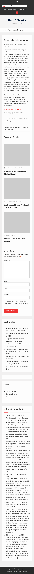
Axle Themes (23, 571)
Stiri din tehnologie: (15, 409)
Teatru (21, 112)
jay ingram (12, 112)
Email (6, 288)
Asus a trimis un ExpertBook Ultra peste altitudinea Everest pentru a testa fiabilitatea (16, 504)
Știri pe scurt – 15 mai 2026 (15, 416)
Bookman (19, 44)
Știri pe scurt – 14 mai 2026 (15, 535)
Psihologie (6, 46)
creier (7, 112)
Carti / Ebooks (17, 20)
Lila (7, 400)
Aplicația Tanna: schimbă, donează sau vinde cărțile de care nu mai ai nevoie (17, 351)
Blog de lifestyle (11, 391)
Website (6, 295)
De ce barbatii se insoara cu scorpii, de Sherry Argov (17, 120)
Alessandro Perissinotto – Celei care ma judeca (16, 128)
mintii (17, 112)
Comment (7, 260)
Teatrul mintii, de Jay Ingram (12, 109)
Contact (8, 397)
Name (6, 281)
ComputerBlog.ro (11, 394)
